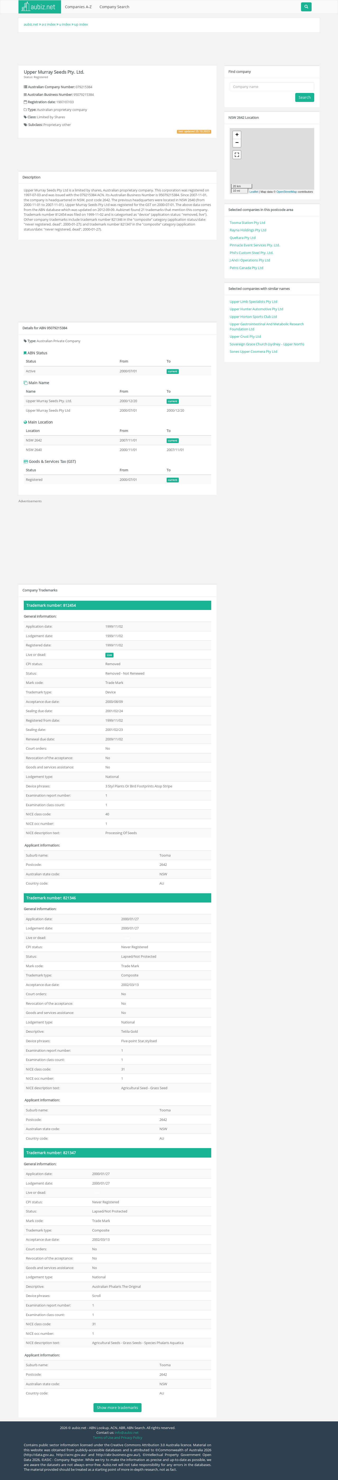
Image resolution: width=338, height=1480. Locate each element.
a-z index (49, 24)
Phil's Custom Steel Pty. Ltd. (251, 252)
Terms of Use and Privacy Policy (117, 1437)
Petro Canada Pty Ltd (246, 267)
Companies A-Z (78, 6)
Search (305, 97)
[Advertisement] (169, 48)
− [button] (237, 143)
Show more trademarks (117, 1407)
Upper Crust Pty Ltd (245, 336)
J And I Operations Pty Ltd (250, 260)
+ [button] (237, 135)
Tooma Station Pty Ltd (247, 222)
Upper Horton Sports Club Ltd (253, 316)
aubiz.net (31, 24)
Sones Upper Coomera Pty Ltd (253, 351)
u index (65, 24)
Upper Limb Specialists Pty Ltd (253, 301)
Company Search (114, 6)
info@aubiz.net (127, 1432)
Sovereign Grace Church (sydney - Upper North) (267, 344)
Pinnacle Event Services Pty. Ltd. (255, 245)
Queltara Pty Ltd (243, 237)
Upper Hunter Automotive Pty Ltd (256, 309)
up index (81, 24)
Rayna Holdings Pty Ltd (248, 230)
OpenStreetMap (286, 191)
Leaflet (254, 191)
